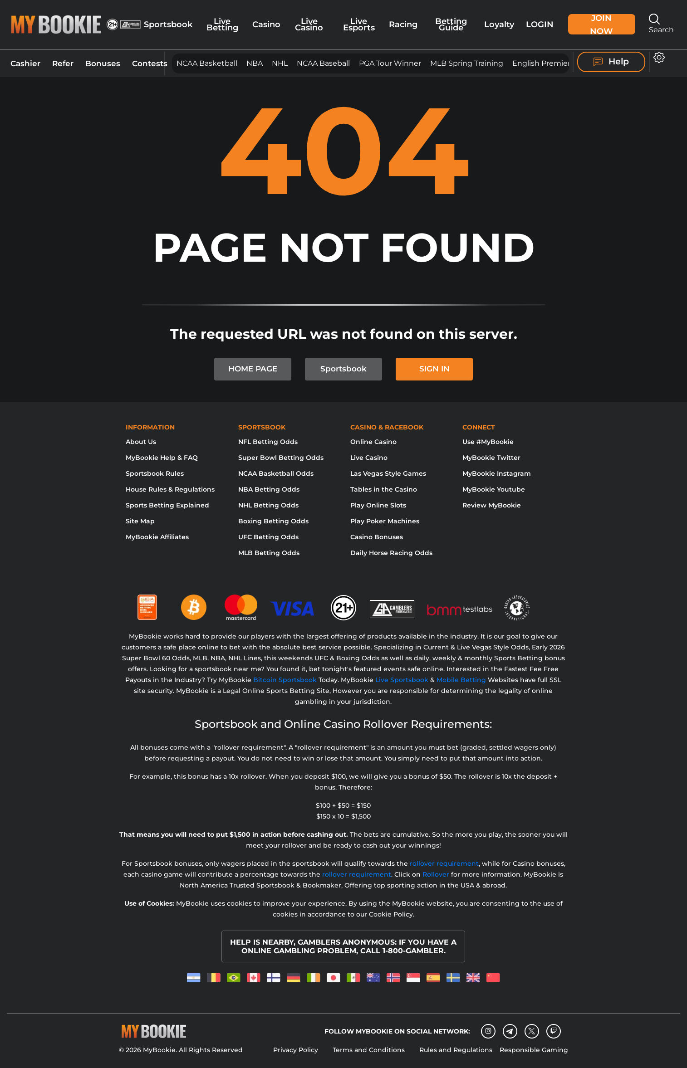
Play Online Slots (378, 505)
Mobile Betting (461, 680)
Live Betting (222, 24)
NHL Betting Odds (268, 505)
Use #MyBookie (488, 442)
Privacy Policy (295, 1050)
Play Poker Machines (384, 521)
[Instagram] (488, 1031)
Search (661, 24)
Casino (266, 24)
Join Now (601, 24)
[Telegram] (510, 1031)
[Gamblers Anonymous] (392, 604)
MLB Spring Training (466, 63)
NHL (280, 63)
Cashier (25, 63)
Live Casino (309, 24)
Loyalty (499, 24)
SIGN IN (434, 368)
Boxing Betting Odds (273, 521)
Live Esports (359, 24)
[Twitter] (531, 1031)
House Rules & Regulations (170, 489)
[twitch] (553, 1031)
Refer (63, 63)
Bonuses (102, 63)
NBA (254, 63)
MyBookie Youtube (493, 489)
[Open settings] (657, 57)
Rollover (435, 874)
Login (540, 24)
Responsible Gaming (534, 1050)
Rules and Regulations (455, 1050)
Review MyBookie (491, 505)
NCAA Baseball (323, 63)
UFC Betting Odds (268, 537)
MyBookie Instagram (496, 473)
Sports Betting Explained (167, 505)
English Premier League (555, 63)
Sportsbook (168, 24)
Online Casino (373, 442)
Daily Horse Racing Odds (391, 553)
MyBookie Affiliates (157, 537)
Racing (403, 24)
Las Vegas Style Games (388, 473)
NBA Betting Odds (268, 489)
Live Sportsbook (401, 680)
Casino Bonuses (376, 537)
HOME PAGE (252, 368)
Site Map (140, 521)
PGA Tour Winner (390, 63)
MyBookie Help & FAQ (162, 458)
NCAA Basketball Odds (276, 473)
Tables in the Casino (383, 489)
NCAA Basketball (207, 63)
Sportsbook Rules (155, 473)
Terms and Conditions (369, 1050)
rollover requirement (444, 863)
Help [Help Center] (611, 61)
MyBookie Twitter (491, 458)
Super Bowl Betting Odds (281, 458)
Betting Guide (451, 24)
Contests (149, 63)
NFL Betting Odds (268, 442)
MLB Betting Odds (268, 553)
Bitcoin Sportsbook (285, 680)
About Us (141, 442)
